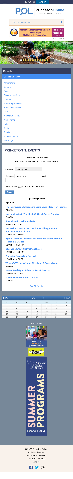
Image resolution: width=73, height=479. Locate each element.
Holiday (7, 99)
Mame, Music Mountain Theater (21, 277)
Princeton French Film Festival (20, 256)
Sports (7, 132)
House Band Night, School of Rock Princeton (27, 270)
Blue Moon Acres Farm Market (21, 221)
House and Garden (12, 107)
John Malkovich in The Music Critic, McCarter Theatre (32, 214)
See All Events (36, 286)
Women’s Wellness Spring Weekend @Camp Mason (31, 263)
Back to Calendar (12, 76)
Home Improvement (13, 103)
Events (7, 71)
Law (6, 111)
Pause (51, 60)
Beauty (7, 91)
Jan (34, 297)
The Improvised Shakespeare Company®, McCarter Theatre (36, 207)
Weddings (8, 140)
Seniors (7, 128)
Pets (6, 124)
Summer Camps (11, 136)
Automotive (9, 82)
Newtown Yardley (12, 115)
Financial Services (12, 95)
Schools (7, 87)
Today (66, 298)
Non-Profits (9, 119)
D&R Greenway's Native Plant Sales (23, 249)
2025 (5, 298)
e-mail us (36, 462)
